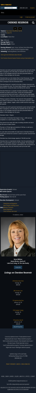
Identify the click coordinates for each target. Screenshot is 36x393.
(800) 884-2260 (23, 8)
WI (24, 390)
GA (11, 388)
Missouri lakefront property (24, 339)
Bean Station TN (10, 31)
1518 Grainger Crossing (18, 310)
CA (6, 388)
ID (14, 388)
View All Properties (18, 327)
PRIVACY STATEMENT (10, 364)
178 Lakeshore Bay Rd (18, 320)
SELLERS (17, 376)
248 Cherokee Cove (18, 291)
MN (28, 388)
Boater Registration (7, 209)
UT (21, 390)
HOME (2, 376)
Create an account (30, 17)
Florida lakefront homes (24, 337)
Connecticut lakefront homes (11, 337)
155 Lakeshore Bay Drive (18, 300)
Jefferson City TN (18, 31)
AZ (5, 388)
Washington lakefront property (23, 347)
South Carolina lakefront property (11, 345)
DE (9, 388)
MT (31, 388)
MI (26, 388)
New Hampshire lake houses (25, 341)
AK (1, 388)
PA (17, 390)
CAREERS (18, 364)
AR (3, 388)
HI (12, 388)
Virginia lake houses (10, 347)
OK (14, 390)
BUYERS (12, 376)
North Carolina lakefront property (10, 341)
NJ (8, 390)
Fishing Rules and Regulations (10, 203)
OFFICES (28, 376)
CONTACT (33, 376)
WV (26, 390)
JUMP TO (2, 8)
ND (33, 388)
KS (18, 388)
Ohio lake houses (11, 343)
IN (17, 388)
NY (12, 390)
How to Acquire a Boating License (11, 205)
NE (34, 388)
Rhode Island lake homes (22, 343)
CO (8, 388)
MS (30, 388)
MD (22, 388)
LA (21, 388)
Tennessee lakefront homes (26, 345)
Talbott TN (9, 33)
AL (2, 388)
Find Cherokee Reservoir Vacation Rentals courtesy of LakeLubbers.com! (17, 58)
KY (19, 388)
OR (16, 390)
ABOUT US (22, 376)
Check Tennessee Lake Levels (10, 211)
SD (19, 390)
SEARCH (7, 376)
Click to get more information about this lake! (11, 55)
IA (13, 388)
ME (24, 388)
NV (11, 390)
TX (20, 390)
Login (21, 17)
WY (27, 390)
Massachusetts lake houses (11, 339)
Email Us (32, 8)
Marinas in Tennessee (8, 207)
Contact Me (18, 267)
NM (9, 390)
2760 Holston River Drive (18, 281)
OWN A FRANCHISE (6, 5)
